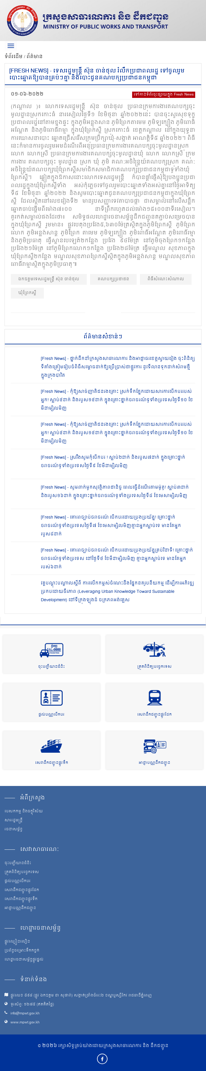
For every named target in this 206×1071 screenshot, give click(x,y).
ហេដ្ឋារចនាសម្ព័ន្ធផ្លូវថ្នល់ (24, 960)
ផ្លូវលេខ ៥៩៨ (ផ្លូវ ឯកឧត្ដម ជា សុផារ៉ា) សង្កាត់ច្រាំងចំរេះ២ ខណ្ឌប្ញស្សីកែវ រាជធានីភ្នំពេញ (81, 996)
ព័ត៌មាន (34, 57)
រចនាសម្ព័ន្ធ (14, 829)
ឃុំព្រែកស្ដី (27, 293)
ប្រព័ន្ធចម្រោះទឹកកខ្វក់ (22, 951)
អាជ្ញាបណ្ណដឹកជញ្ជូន (154, 763)
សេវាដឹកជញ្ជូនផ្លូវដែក (154, 715)
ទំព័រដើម (14, 57)
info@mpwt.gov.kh (25, 1014)
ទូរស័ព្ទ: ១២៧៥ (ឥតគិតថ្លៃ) (32, 1005)
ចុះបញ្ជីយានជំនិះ (51, 667)
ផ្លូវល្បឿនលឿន (17, 942)
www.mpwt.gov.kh (25, 1023)
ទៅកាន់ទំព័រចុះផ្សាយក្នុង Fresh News (164, 95)
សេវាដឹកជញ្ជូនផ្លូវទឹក (51, 763)
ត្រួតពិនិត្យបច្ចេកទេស (154, 667)
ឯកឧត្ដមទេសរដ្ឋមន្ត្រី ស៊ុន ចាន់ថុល (48, 279)
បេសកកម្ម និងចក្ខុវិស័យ (24, 811)
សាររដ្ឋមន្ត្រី (14, 820)
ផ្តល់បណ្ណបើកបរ (51, 715)
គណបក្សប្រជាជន (113, 279)
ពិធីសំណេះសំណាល (165, 279)
